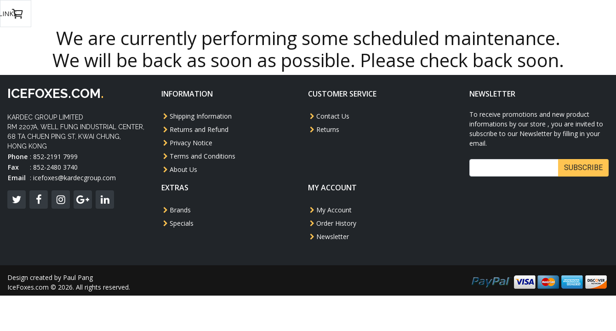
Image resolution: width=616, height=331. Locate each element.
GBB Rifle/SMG (223, 13)
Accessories (414, 13)
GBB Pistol (102, 13)
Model (147, 13)
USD (489, 14)
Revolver (277, 13)
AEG (178, 13)
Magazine (363, 13)
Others (319, 13)
